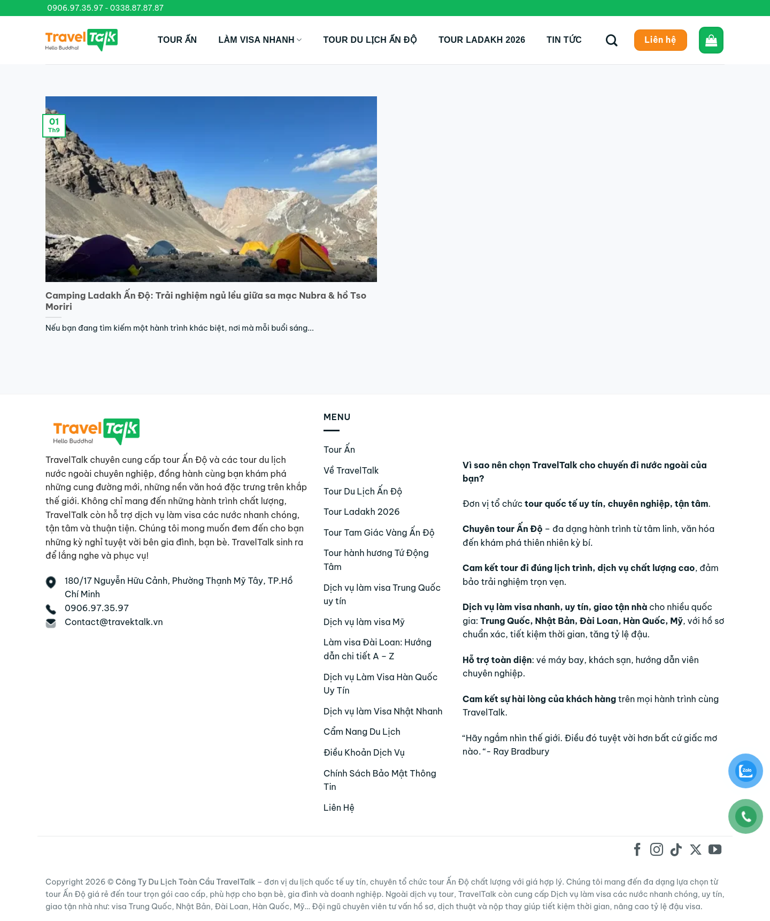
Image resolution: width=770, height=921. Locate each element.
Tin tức (564, 39)
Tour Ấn (177, 39)
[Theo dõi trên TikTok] (675, 850)
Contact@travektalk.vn (114, 621)
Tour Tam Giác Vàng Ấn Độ (379, 532)
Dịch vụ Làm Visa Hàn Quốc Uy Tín (380, 684)
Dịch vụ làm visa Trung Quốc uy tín (382, 594)
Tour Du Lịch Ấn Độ (363, 491)
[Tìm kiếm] (612, 40)
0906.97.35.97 (75, 8)
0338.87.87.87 (137, 8)
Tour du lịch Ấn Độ (370, 39)
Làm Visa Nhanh (260, 40)
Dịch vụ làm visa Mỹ (364, 621)
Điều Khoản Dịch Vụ (364, 752)
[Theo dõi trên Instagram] (656, 850)
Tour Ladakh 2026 (481, 39)
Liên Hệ (339, 807)
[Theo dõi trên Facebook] (637, 850)
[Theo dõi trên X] (695, 850)
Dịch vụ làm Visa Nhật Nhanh (383, 711)
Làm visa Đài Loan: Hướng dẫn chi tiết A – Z (378, 649)
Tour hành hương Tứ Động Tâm (376, 559)
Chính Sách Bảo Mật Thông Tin (380, 780)
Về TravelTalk (351, 470)
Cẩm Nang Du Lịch (362, 731)
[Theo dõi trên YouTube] (715, 850)
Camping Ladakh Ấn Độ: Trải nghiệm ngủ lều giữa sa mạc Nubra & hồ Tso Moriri (205, 301)
